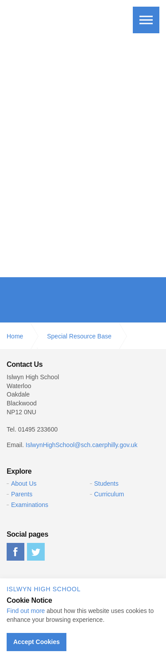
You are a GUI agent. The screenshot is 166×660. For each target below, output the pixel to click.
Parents (21, 494)
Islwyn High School (54, 18)
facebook (15, 552)
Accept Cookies (36, 641)
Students (106, 483)
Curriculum (109, 494)
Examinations (29, 505)
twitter (36, 552)
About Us (24, 483)
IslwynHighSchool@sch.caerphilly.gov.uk (82, 444)
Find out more (26, 610)
